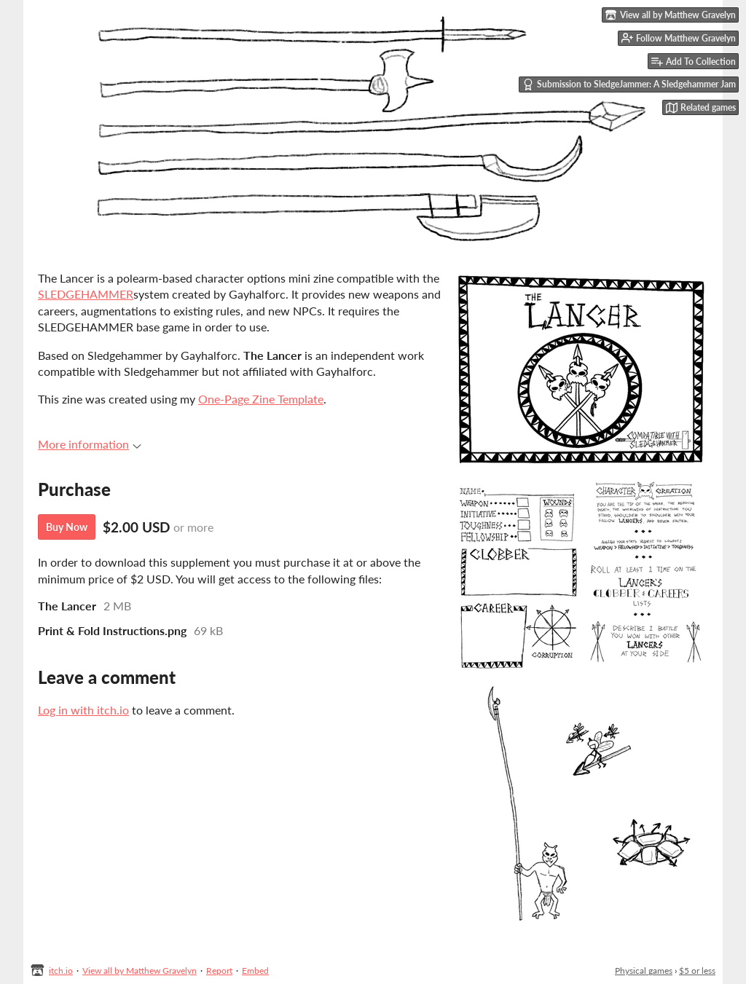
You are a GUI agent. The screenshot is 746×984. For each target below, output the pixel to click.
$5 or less (697, 970)
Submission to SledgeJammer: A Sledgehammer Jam (629, 84)
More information (89, 444)
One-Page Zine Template (260, 399)
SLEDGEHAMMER (85, 294)
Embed (255, 970)
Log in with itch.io (83, 710)
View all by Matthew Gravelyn (139, 970)
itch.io (61, 970)
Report (219, 970)
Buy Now (66, 527)
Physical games (643, 970)
